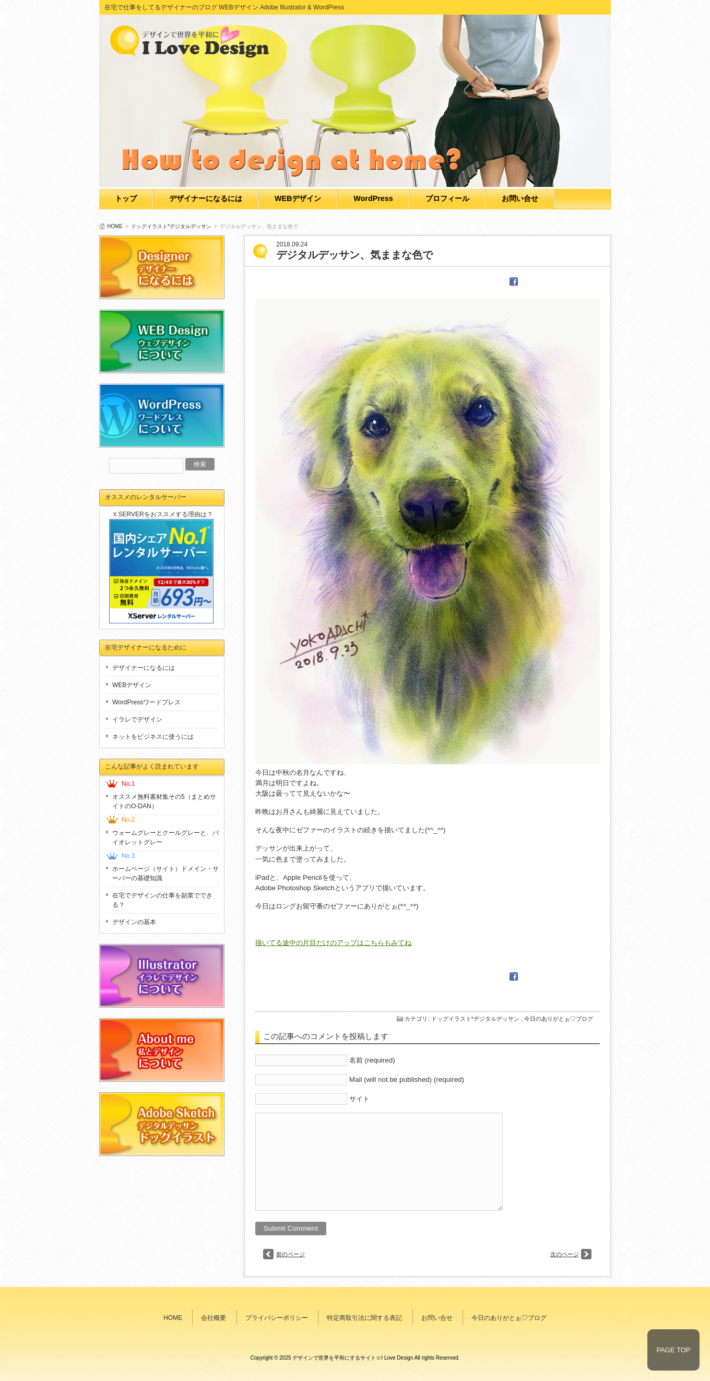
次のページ (564, 1254)
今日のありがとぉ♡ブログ (558, 1019)
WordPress (373, 198)
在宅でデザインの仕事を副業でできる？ (162, 900)
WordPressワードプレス (146, 702)
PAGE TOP (673, 1350)
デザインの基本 (134, 922)
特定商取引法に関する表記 (364, 1317)
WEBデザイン (298, 198)
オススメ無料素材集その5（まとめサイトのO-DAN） (164, 801)
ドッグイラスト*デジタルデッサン (171, 226)
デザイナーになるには (205, 198)
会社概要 (213, 1317)
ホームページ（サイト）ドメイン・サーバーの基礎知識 (165, 873)
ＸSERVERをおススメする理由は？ (162, 514)
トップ (126, 198)
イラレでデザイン (137, 719)
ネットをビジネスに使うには (153, 736)
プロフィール (447, 198)
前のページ (290, 1254)
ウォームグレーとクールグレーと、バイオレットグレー (165, 837)
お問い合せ (520, 198)
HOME (115, 226)
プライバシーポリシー (276, 1317)
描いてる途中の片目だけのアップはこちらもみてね (333, 943)
